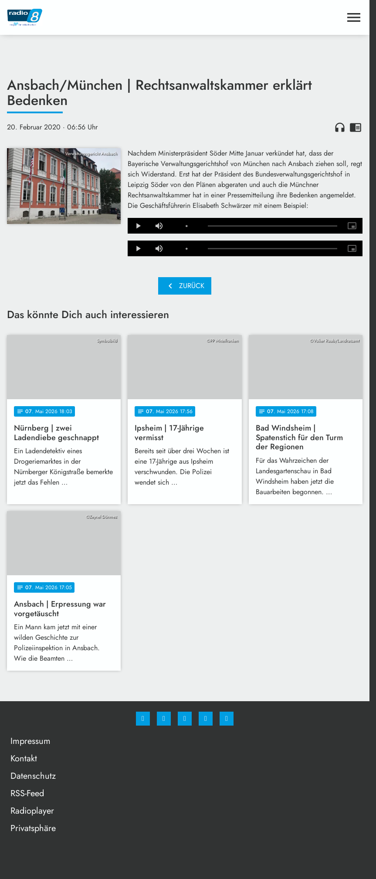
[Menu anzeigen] (353, 17)
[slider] (272, 226)
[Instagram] (164, 719)
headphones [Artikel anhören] (340, 127)
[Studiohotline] (206, 719)
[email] (227, 719)
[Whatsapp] (185, 719)
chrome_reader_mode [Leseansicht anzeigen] (355, 127)
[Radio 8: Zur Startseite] (96, 17)
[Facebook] (143, 719)
